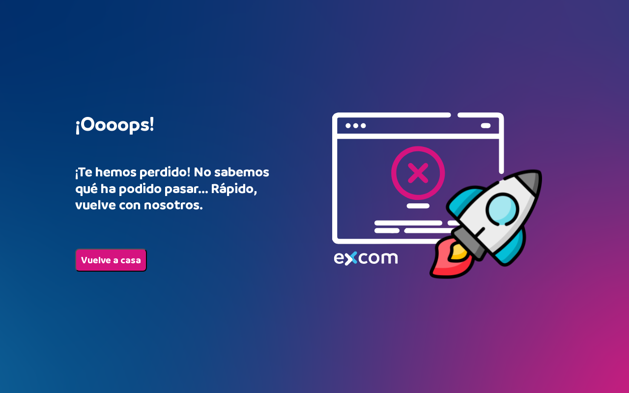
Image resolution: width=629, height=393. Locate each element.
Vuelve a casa (111, 260)
